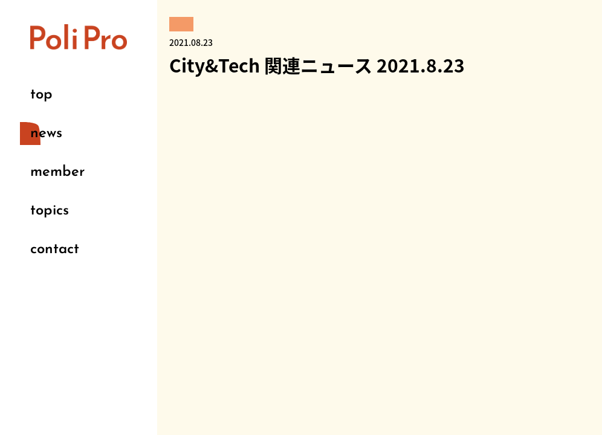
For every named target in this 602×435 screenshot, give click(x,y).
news (46, 133)
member (57, 172)
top (41, 95)
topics (49, 211)
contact (54, 249)
